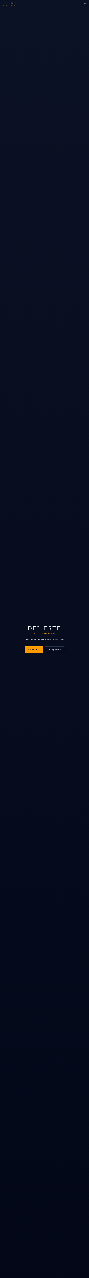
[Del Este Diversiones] (10, 4)
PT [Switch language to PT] (78, 4)
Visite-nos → (33, 649)
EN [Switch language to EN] (85, 4)
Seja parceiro (55, 649)
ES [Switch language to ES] (81, 4)
